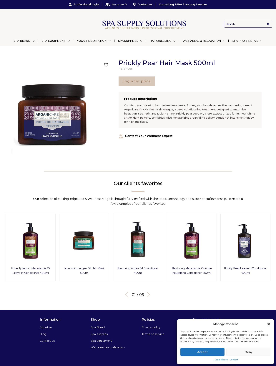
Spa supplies (99, 333)
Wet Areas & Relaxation (202, 41)
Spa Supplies (128, 41)
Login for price (136, 81)
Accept (202, 352)
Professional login (84, 4)
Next (147, 293)
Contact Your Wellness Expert (145, 136)
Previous (127, 293)
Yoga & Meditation (92, 41)
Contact (234, 359)
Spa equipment (101, 340)
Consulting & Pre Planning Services (183, 4)
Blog (43, 333)
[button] (268, 324)
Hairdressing (160, 41)
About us (46, 326)
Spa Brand (22, 41)
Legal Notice (221, 359)
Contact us (142, 4)
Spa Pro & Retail (245, 41)
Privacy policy (151, 326)
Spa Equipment (54, 41)
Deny (248, 352)
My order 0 (116, 4)
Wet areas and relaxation (108, 346)
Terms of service (153, 333)
